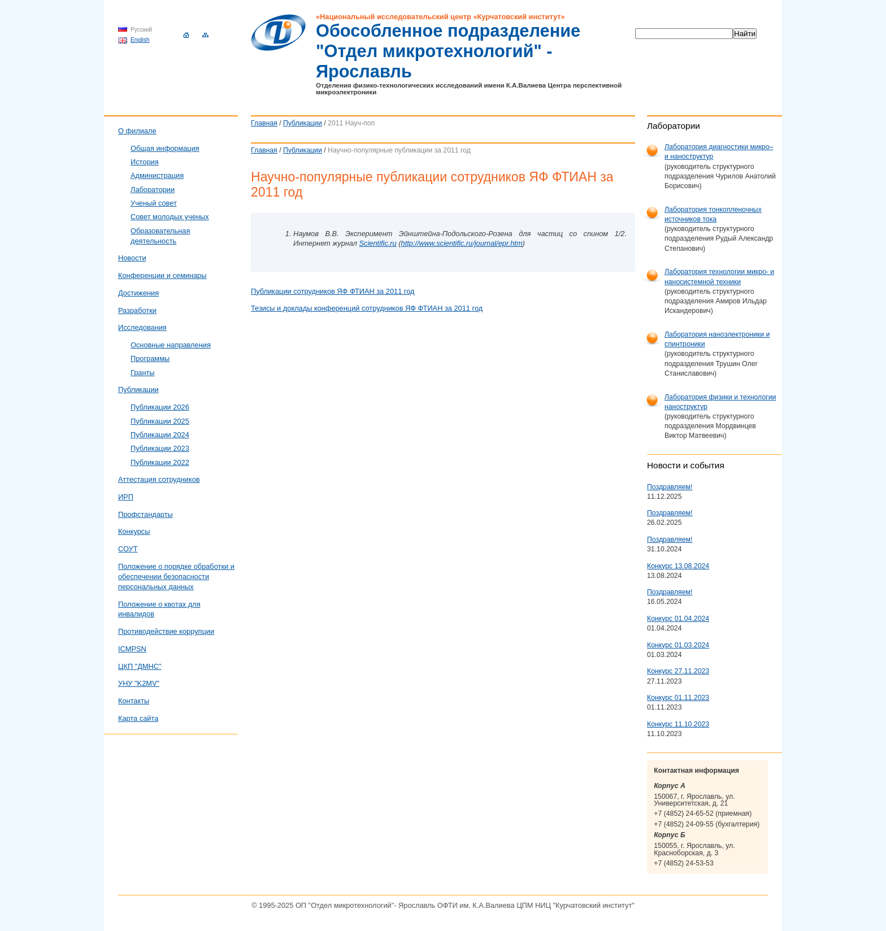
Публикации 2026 (160, 407)
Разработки (137, 310)
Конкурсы (134, 531)
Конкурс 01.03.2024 (678, 645)
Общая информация (165, 148)
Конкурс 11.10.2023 (678, 724)
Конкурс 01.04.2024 (678, 619)
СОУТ (128, 549)
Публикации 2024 (160, 434)
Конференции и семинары (162, 275)
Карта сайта (138, 718)
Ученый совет (154, 203)
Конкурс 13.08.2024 (678, 566)
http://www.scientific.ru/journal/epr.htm (462, 243)
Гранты (143, 372)
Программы (150, 358)
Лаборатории (153, 189)
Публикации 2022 (160, 462)
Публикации (302, 123)
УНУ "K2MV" (138, 683)
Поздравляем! (669, 487)
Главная (264, 123)
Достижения (138, 293)
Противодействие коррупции (166, 631)
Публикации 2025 (160, 421)
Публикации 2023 (160, 448)
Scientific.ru (378, 243)
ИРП (125, 497)
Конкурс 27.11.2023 (678, 671)
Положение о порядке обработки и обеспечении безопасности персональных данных (176, 576)
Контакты (133, 701)
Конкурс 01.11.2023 (678, 698)
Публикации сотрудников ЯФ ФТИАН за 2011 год (333, 291)
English (140, 40)
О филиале (137, 131)
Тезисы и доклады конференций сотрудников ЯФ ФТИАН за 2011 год (367, 308)
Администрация (157, 175)
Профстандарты (145, 514)
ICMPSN (132, 649)
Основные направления (171, 345)
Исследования (142, 327)
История (145, 162)
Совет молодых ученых (170, 216)
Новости (132, 258)
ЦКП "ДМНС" (140, 666)
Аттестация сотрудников (159, 479)
